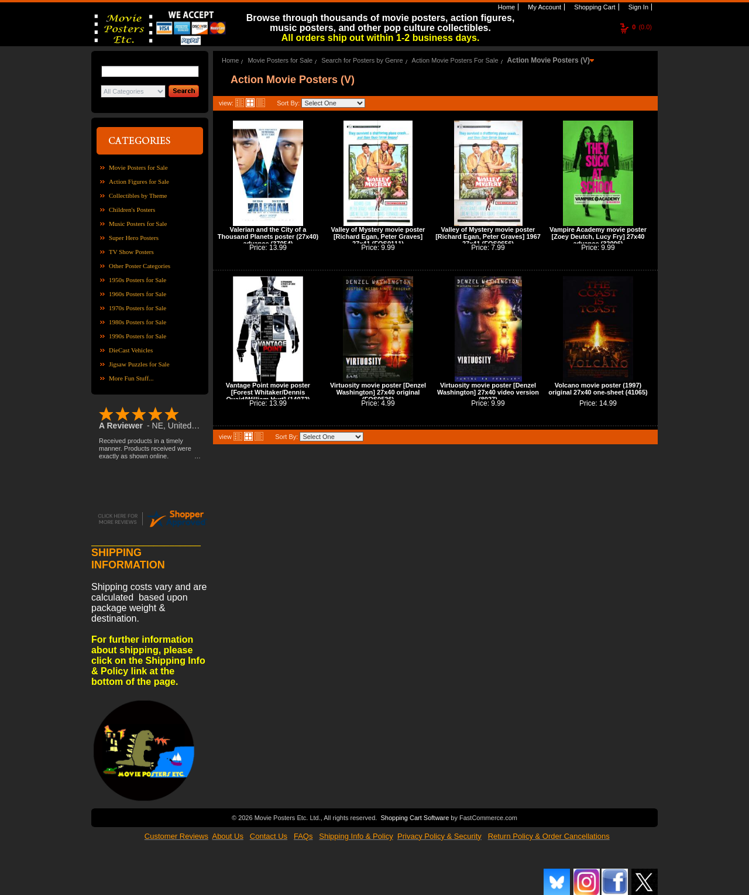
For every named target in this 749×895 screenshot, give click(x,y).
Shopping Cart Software (414, 816)
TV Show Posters (131, 251)
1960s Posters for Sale (137, 293)
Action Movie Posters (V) (548, 60)
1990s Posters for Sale (137, 336)
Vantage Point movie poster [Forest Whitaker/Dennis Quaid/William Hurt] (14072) (268, 392)
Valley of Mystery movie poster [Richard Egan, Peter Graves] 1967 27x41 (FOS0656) (488, 236)
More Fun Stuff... (131, 378)
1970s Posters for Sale (137, 307)
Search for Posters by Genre (362, 60)
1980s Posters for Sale (137, 321)
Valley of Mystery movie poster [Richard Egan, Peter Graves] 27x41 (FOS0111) (378, 236)
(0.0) (642, 26)
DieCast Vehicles (131, 350)
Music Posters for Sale (138, 223)
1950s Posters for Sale (137, 279)
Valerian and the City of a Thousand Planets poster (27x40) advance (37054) (268, 236)
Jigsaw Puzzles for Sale (139, 364)
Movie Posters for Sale (138, 167)
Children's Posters (132, 209)
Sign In (637, 7)
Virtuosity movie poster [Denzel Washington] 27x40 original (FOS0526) (378, 392)
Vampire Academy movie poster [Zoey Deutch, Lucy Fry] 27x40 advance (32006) (598, 236)
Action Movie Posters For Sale (455, 60)
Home (505, 7)
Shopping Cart (593, 7)
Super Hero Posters (134, 237)
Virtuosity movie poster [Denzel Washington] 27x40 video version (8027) (488, 392)
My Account (543, 7)
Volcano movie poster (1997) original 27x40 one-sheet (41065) (597, 389)
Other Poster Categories (139, 265)
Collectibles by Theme (138, 195)
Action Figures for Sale (139, 181)
